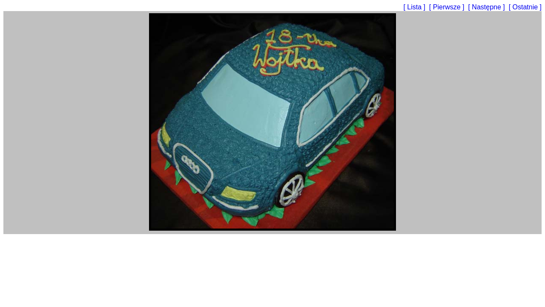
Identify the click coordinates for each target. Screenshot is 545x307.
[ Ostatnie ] (525, 7)
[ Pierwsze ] (447, 7)
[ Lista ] (415, 7)
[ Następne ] (487, 7)
